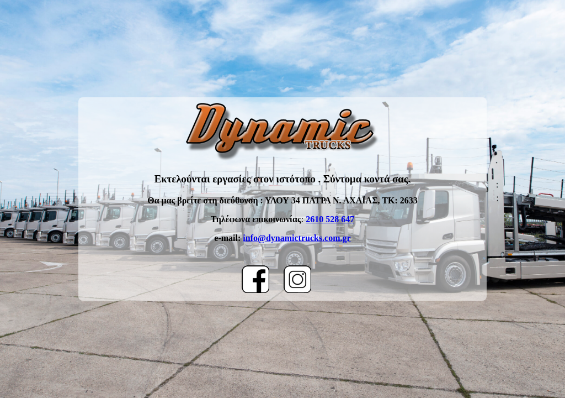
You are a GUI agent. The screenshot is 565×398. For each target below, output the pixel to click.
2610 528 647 (330, 219)
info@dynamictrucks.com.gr (296, 238)
